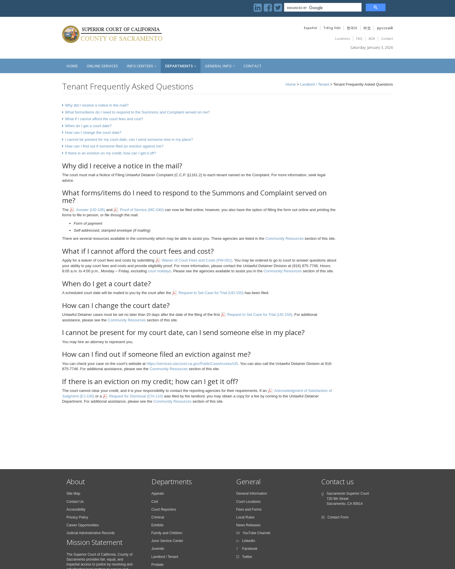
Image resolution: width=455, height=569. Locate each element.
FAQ (359, 38)
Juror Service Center (167, 541)
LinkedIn (248, 541)
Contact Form (338, 517)
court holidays (159, 271)
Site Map (73, 493)
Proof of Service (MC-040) (142, 210)
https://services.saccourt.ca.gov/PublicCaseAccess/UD (192, 363)
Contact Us (75, 502)
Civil (154, 502)
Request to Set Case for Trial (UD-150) (210, 293)
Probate (157, 565)
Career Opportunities (82, 525)
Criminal (157, 517)
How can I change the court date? (93, 132)
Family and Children (167, 533)
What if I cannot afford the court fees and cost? (104, 119)
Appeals (157, 493)
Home (72, 66)
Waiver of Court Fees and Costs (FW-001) (197, 260)
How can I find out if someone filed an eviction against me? (114, 146)
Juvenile (157, 549)
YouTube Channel (256, 533)
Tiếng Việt (332, 28)
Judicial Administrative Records (90, 533)
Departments (180, 66)
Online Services (102, 66)
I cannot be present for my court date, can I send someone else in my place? (129, 139)
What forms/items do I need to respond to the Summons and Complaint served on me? (137, 112)
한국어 (352, 28)
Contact (387, 38)
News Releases (248, 525)
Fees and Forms (248, 509)
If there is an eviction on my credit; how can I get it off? (110, 153)
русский (385, 28)
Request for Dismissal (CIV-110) (136, 396)
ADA (372, 38)
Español (310, 28)
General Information (251, 493)
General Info (220, 66)
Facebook (249, 549)
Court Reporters (163, 509)
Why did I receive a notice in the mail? (97, 105)
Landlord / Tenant (314, 84)
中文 (367, 28)
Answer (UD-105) (90, 210)
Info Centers (141, 66)
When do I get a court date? (88, 126)
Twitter (247, 557)
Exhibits (157, 525)
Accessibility (75, 509)
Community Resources (285, 238)
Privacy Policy (77, 517)
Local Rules (245, 517)
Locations (342, 38)
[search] (322, 8)
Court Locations (248, 502)
